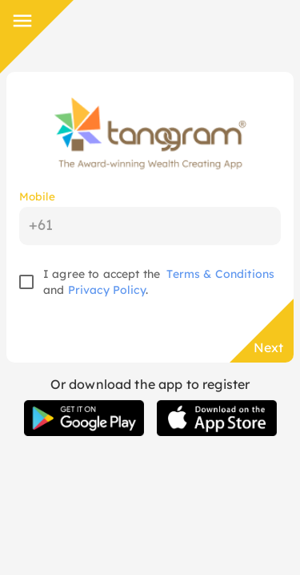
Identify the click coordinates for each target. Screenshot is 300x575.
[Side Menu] (22, 21)
